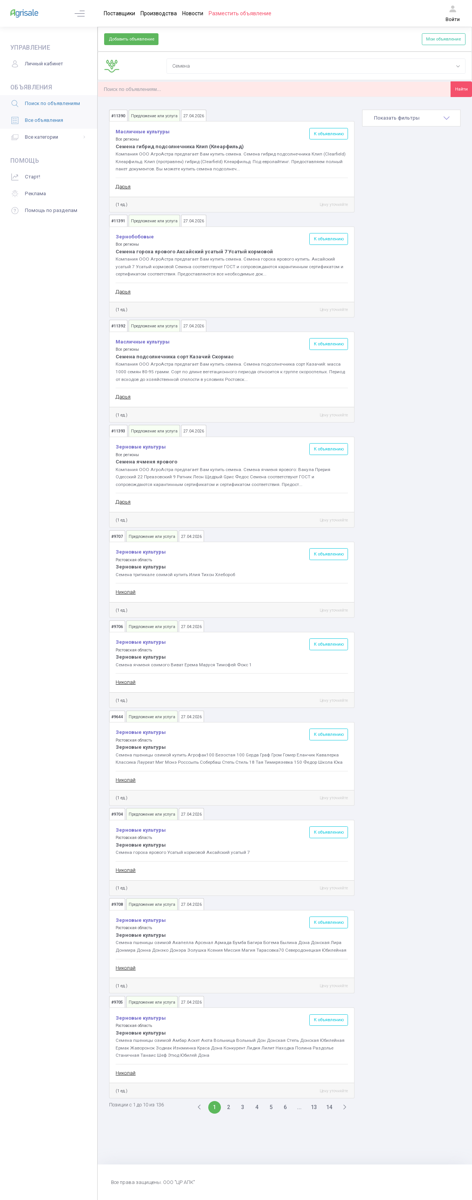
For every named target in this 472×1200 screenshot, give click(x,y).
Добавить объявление (131, 39)
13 (314, 1107)
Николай (126, 592)
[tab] (411, 118)
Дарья (123, 186)
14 (329, 1107)
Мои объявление (443, 39)
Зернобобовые (135, 237)
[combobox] (316, 66)
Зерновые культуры (141, 447)
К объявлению (329, 133)
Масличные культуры (143, 131)
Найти (461, 89)
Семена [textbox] (181, 66)
